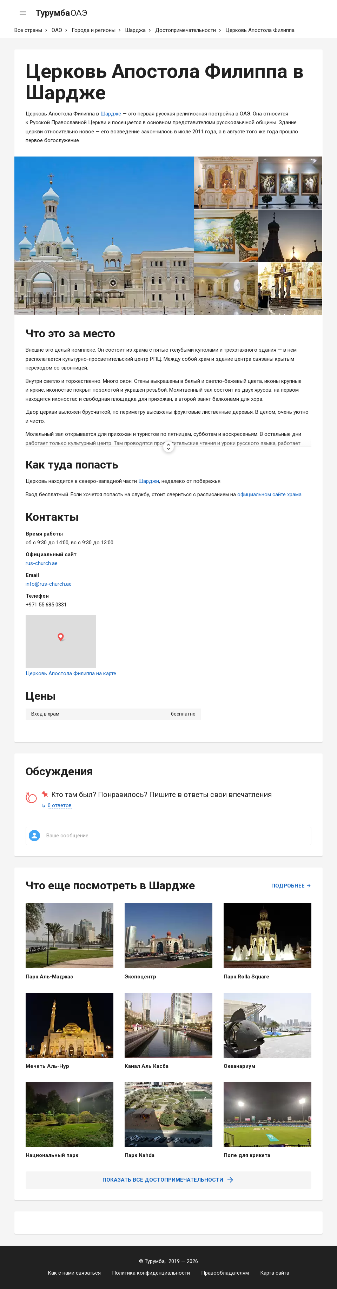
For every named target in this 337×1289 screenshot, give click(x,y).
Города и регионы (93, 30)
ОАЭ (57, 30)
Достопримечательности (185, 30)
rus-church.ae (42, 563)
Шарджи (148, 481)
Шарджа (135, 30)
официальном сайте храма (269, 494)
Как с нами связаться (74, 1273)
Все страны (28, 30)
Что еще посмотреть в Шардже (110, 885)
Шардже (110, 114)
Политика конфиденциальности (151, 1273)
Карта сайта (274, 1273)
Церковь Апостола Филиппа (260, 30)
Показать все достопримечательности (168, 1180)
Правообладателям (225, 1273)
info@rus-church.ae (49, 584)
